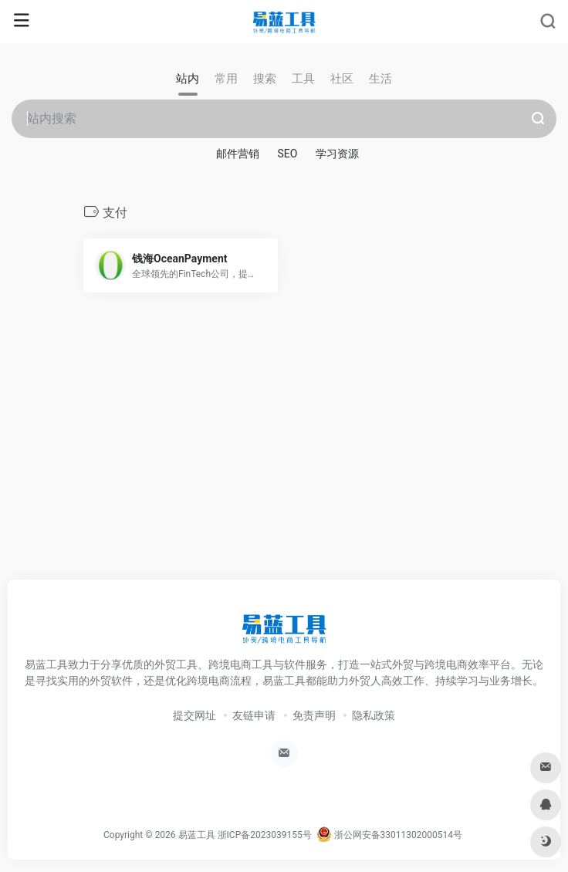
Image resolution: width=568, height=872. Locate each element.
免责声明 (314, 715)
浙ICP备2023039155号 (265, 835)
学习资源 (337, 153)
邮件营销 (237, 153)
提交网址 (194, 715)
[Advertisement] (284, 453)
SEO (288, 153)
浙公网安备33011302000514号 (389, 835)
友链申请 (254, 715)
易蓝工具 (196, 835)
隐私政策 (373, 715)
